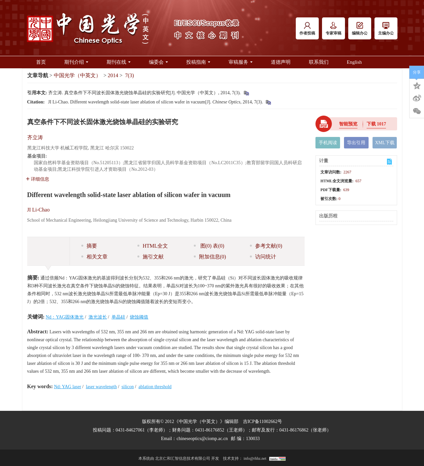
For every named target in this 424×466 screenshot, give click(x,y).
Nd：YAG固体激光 (65, 317)
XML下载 (384, 142)
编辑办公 (360, 28)
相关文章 (94, 256)
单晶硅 (118, 317)
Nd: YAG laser (67, 386)
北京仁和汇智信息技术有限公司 (182, 458)
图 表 (209, 246)
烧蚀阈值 (139, 317)
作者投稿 (307, 28)
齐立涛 (35, 137)
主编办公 (386, 28)
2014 (113, 75)
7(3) (129, 75)
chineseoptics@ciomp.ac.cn (202, 438)
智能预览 (348, 124)
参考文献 (266, 246)
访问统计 (263, 256)
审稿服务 (240, 62)
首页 (41, 62)
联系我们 (319, 62)
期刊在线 (119, 62)
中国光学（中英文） (77, 75)
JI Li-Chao (38, 209)
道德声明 (281, 62)
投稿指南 (198, 62)
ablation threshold (155, 386)
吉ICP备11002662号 (262, 421)
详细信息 (37, 179)
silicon (128, 386)
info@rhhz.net (255, 458)
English (354, 62)
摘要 (89, 246)
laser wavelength (101, 386)
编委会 (158, 62)
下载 (376, 124)
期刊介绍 (76, 62)
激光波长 (98, 317)
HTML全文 (152, 246)
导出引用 (356, 142)
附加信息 (210, 256)
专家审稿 (333, 28)
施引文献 (150, 256)
